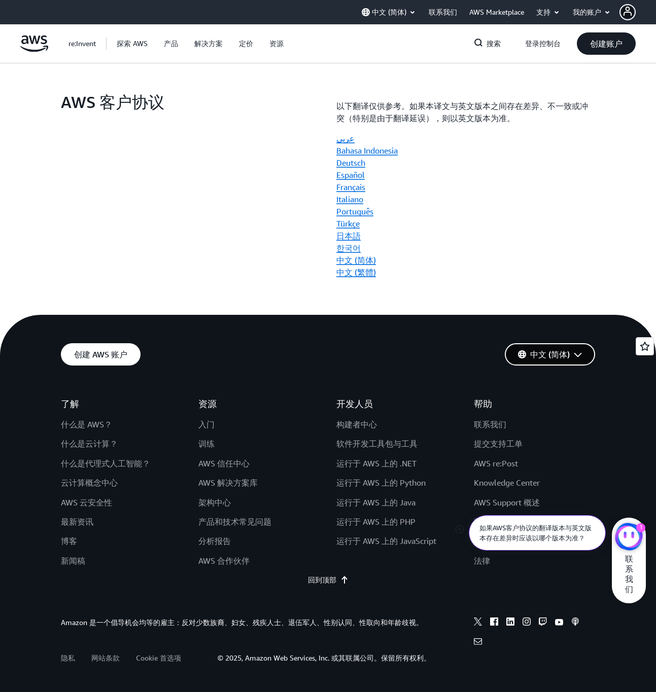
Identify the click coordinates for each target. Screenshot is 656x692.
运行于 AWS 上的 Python (381, 483)
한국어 (348, 248)
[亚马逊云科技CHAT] (629, 538)
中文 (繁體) (356, 272)
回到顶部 (328, 580)
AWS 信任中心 (224, 463)
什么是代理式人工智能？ (105, 463)
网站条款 (105, 657)
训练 (206, 444)
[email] (478, 642)
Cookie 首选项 (158, 657)
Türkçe (348, 223)
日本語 (348, 236)
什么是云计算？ (89, 444)
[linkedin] (510, 623)
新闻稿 (73, 561)
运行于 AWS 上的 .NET (376, 463)
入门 (206, 424)
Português (354, 211)
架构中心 (214, 502)
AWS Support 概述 (507, 502)
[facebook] (494, 623)
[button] (637, 12)
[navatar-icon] (627, 12)
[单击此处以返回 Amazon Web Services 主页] (34, 49)
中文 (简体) (356, 260)
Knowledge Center (507, 483)
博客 (69, 541)
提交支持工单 (498, 444)
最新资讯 (77, 522)
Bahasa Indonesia (367, 150)
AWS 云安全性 (86, 502)
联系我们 (490, 424)
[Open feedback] (645, 346)
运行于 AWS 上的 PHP (376, 522)
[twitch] (543, 623)
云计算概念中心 (89, 483)
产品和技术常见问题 (234, 522)
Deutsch (350, 163)
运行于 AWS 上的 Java (376, 502)
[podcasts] (575, 623)
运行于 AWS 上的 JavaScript (386, 541)
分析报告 (214, 541)
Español (350, 175)
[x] (478, 623)
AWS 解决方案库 (228, 483)
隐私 (68, 657)
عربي (345, 138)
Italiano (349, 199)
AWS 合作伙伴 (224, 561)
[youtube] (559, 623)
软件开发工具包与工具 (377, 444)
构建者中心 (356, 424)
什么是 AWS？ (86, 424)
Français (350, 187)
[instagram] (527, 623)
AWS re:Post (496, 463)
